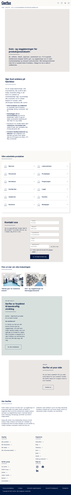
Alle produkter (5, 441)
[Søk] (58, 3)
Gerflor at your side (52, 367)
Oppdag (4, 437)
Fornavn (33, 220)
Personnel (10, 173)
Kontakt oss (11, 222)
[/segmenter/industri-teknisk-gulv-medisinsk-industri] (12, 283)
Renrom (9, 166)
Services (45, 364)
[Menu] (68, 3)
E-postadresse (35, 232)
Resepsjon (43, 204)
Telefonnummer (35, 244)
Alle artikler (4, 447)
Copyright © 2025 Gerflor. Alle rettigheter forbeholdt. (17, 491)
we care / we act (9, 300)
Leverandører (5, 481)
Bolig (37, 444)
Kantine (42, 196)
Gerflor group (6, 462)
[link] (37, 467)
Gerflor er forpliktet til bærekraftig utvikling (15, 306)
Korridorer (10, 181)
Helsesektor (39, 441)
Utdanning (38, 447)
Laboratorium (44, 166)
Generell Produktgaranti (52, 488)
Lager (41, 189)
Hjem (3, 7)
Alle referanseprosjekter (8, 450)
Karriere (4, 478)
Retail (37, 453)
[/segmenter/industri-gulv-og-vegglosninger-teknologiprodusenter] (35, 283)
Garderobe (10, 189)
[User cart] (65, 3)
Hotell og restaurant (41, 459)
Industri (7, 7)
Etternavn (34, 226)
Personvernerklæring (8, 488)
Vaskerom (10, 196)
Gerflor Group (5, 469)
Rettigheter (65, 488)
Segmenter (39, 437)
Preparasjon (44, 181)
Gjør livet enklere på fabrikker (15, 80)
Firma (33, 238)
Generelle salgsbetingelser (34, 488)
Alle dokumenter (6, 444)
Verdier (3, 472)
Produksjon (43, 173)
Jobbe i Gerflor (5, 475)
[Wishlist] (62, 3)
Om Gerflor (6, 401)
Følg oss (38, 462)
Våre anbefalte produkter (13, 156)
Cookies (20, 488)
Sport (37, 450)
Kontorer (9, 204)
